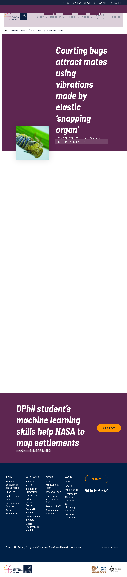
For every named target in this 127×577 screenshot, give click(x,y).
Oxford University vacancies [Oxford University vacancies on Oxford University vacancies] (70, 503)
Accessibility (11, 547)
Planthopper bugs (55, 26)
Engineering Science (19, 26)
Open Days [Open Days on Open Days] (11, 487)
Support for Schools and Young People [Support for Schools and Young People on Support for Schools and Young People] (13, 480)
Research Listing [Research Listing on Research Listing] (31, 478)
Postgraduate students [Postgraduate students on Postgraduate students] (53, 508)
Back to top (107, 547)
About (82, 14)
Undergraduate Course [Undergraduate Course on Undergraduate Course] (14, 493)
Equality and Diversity (59, 547)
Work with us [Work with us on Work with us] (72, 485)
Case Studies (37, 26)
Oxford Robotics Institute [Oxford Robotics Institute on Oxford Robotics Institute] (30, 516)
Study (41, 14)
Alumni (101, 2)
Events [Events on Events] (69, 481)
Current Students (82, 2)
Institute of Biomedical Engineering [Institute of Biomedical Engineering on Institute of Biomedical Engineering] (32, 487)
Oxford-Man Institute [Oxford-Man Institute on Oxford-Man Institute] (32, 507)
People (70, 14)
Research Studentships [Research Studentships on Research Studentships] (13, 508)
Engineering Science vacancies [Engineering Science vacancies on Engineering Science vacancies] (71, 493)
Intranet (115, 2)
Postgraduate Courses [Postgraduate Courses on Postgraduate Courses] (13, 501)
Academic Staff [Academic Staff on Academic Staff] (54, 487)
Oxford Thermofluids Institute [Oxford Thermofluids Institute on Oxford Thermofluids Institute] (33, 527)
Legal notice (75, 547)
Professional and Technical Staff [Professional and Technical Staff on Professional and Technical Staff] (53, 495)
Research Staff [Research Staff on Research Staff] (53, 502)
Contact (118, 14)
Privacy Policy (24, 547)
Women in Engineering (71, 512)
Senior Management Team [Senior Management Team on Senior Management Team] (52, 480)
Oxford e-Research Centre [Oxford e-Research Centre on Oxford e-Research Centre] (31, 498)
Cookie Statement (39, 547)
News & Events (96, 13)
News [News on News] (68, 476)
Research (55, 14)
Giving (62, 2)
